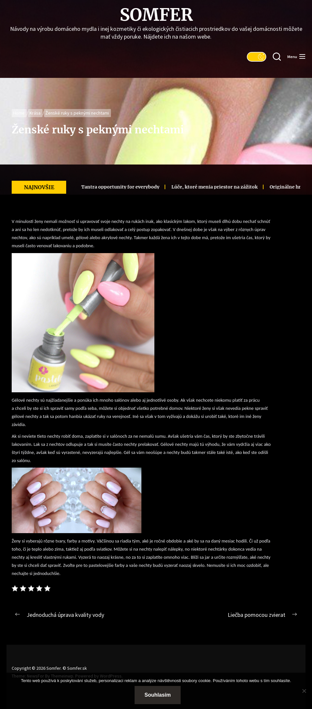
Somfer (156, 15)
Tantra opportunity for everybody (111, 187)
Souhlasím (158, 695)
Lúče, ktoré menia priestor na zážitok (205, 187)
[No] (304, 691)
